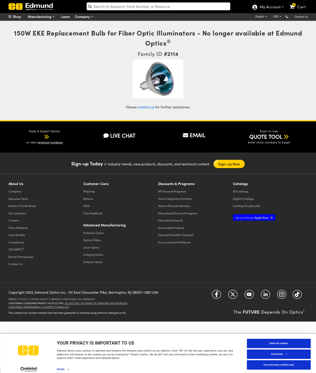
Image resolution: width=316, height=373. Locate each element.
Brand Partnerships (21, 257)
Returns (88, 198)
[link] (300, 3)
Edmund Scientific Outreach (175, 235)
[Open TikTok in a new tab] (297, 295)
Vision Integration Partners (175, 198)
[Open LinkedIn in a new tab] (265, 295)
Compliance (16, 242)
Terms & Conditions (63, 299)
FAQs (86, 206)
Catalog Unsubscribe (246, 206)
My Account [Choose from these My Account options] (270, 7)
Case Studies (16, 235)
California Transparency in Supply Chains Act (38, 307)
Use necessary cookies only (279, 360)
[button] (290, 16)
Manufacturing (42, 16)
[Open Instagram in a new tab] (281, 295)
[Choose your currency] (278, 16)
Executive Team (18, 198)
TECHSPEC (16, 249)
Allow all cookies (279, 339)
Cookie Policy (39, 299)
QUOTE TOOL (265, 136)
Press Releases (18, 228)
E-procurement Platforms (174, 242)
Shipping (89, 191)
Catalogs (241, 191)
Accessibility (86, 299)
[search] (158, 6)
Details (61, 365)
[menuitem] (19, 16)
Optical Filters (92, 240)
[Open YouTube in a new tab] (249, 295)
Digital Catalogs (243, 198)
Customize (279, 350)
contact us (146, 107)
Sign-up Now (229, 164)
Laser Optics (91, 247)
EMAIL (194, 135)
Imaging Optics (93, 254)
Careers (13, 220)
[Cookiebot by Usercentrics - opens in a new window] (28, 364)
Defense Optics (93, 262)
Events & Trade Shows (22, 206)
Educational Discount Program (177, 213)
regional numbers (50, 142)
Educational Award (170, 220)
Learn (65, 16)
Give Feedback (92, 213)
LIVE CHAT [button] (119, 135)
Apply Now (252, 217)
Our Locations (17, 213)
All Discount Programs (172, 191)
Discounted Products (171, 228)
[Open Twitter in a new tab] (233, 295)
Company (85, 16)
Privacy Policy (18, 299)
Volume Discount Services (174, 206)
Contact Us (301, 16)
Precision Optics (93, 233)
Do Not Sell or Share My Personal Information (96, 303)
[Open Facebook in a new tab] (216, 295)
